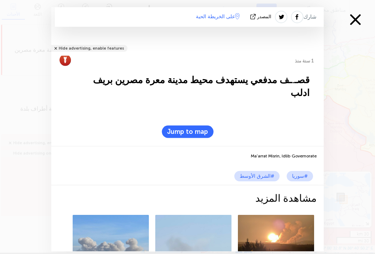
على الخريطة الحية (218, 16)
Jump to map (187, 132)
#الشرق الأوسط (257, 176)
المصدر (261, 16)
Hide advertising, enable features (91, 48)
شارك (310, 17)
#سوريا (300, 176)
